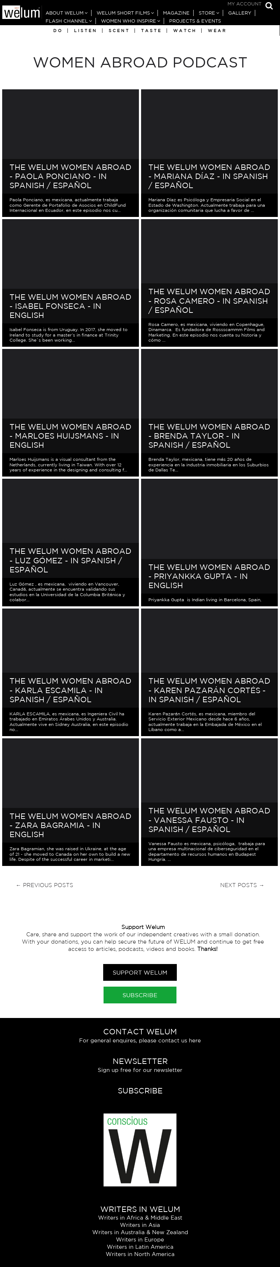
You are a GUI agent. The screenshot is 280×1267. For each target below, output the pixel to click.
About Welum (64, 13)
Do (58, 30)
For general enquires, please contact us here (140, 1040)
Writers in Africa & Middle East (140, 1217)
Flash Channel (67, 21)
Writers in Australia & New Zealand (140, 1232)
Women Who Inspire (128, 21)
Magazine (176, 13)
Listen (85, 30)
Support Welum (140, 972)
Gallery (239, 13)
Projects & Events (195, 21)
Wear (217, 30)
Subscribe (140, 995)
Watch (185, 30)
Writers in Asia (140, 1225)
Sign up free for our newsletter (140, 1070)
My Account (244, 4)
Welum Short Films (123, 13)
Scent (119, 30)
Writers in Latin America (140, 1247)
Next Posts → (242, 885)
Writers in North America (140, 1254)
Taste (151, 30)
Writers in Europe (140, 1239)
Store (207, 13)
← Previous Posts (44, 885)
